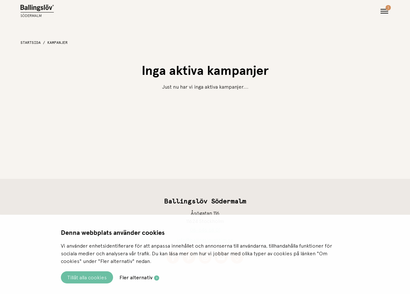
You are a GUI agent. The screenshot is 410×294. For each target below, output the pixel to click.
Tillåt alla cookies (87, 277)
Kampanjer (57, 42)
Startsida (30, 42)
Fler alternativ (135, 277)
